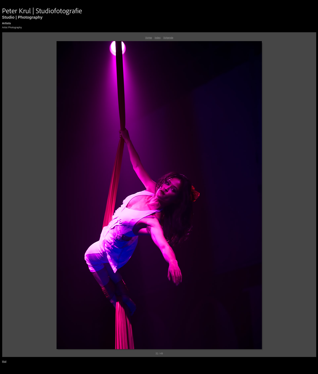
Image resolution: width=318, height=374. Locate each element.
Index (157, 37)
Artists (6, 23)
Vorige (148, 37)
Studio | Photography (22, 17)
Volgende (168, 37)
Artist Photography (12, 27)
